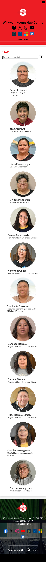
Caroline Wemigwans (18, 450)
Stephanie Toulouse (17, 306)
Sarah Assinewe (18, 90)
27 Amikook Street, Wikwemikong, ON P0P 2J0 (23, 518)
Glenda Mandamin (20, 199)
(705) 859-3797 (26, 521)
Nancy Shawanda (17, 270)
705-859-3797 (18, 95)
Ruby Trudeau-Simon (19, 414)
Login (32, 549)
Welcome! (23, 39)
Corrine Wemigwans (21, 488)
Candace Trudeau (17, 343)
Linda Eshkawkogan (20, 164)
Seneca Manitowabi (18, 235)
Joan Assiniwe (17, 128)
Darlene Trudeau (17, 379)
